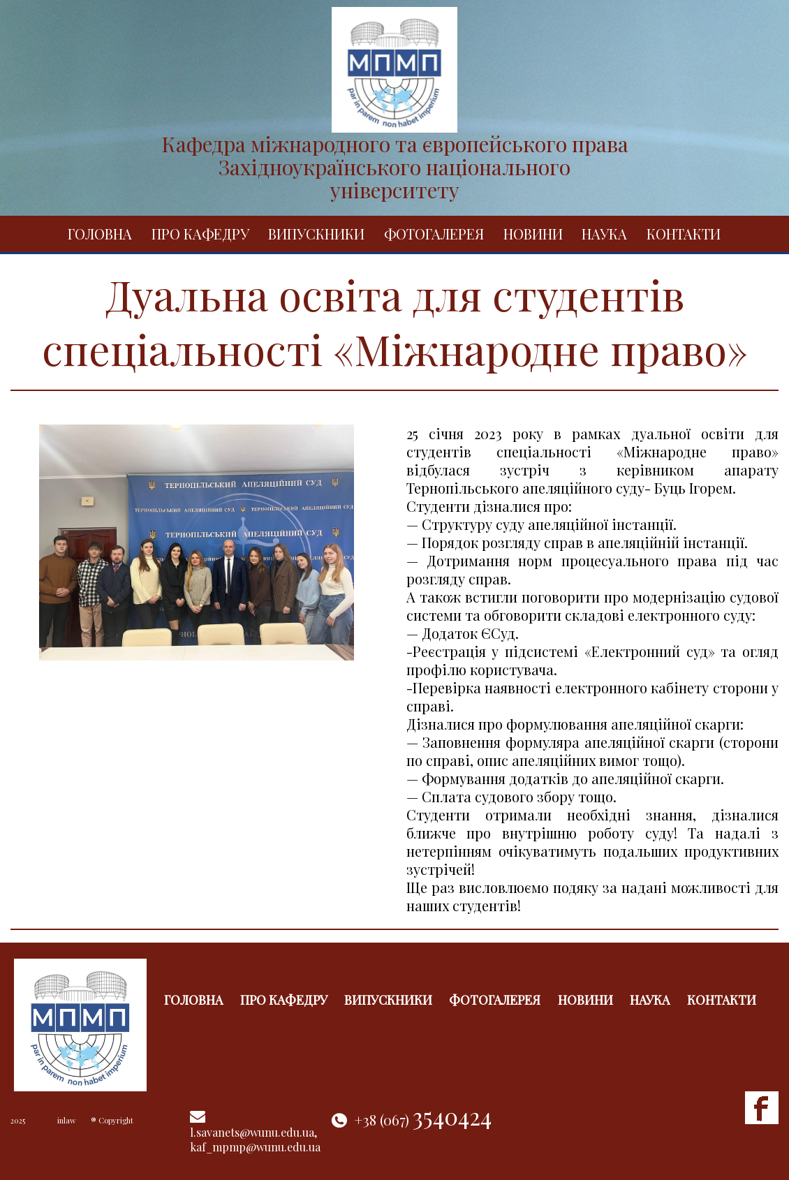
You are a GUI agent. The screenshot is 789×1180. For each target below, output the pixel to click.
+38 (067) (423, 1119)
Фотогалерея (434, 233)
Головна (100, 233)
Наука (604, 233)
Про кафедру (200, 233)
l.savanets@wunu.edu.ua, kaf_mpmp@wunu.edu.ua (255, 1139)
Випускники (316, 233)
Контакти (684, 233)
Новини (533, 233)
